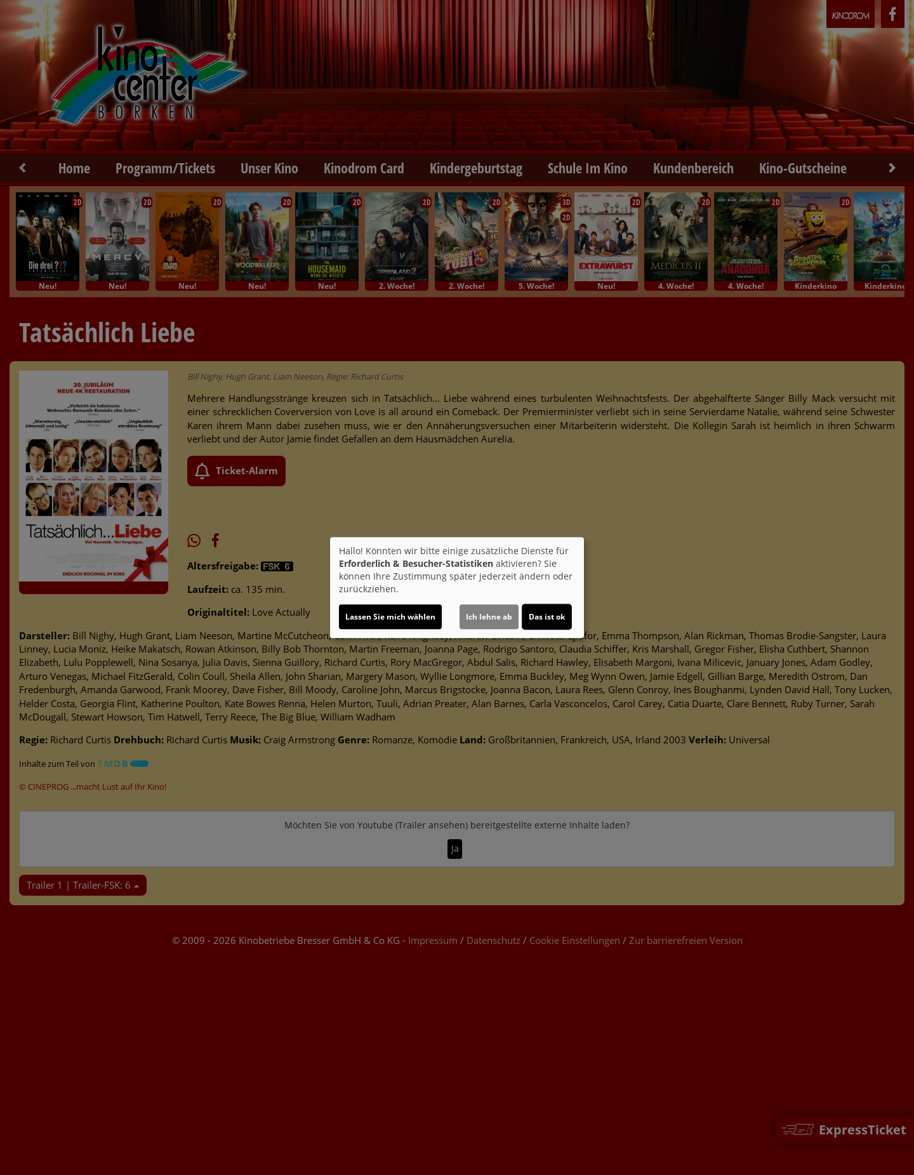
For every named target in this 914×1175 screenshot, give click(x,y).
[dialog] (457, 588)
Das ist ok (547, 616)
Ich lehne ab (489, 616)
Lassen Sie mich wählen (390, 616)
